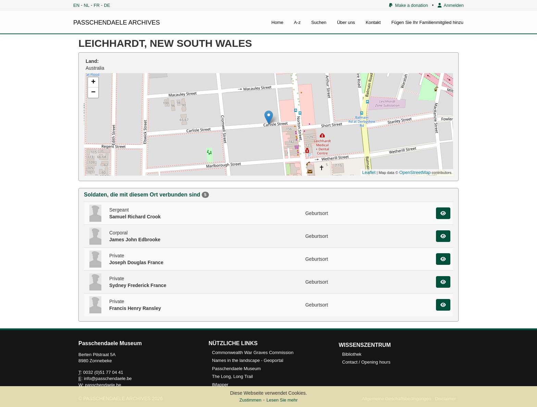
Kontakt (373, 22)
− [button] (93, 92)
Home (278, 22)
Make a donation (408, 5)
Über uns (346, 22)
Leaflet (369, 172)
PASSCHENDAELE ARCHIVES (116, 22)
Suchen (318, 22)
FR (97, 5)
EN (76, 5)
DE (107, 5)
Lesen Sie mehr (282, 400)
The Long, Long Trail (232, 376)
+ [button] (93, 82)
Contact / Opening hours (366, 362)
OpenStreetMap (415, 172)
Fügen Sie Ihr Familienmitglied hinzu (427, 22)
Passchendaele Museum (236, 368)
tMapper (220, 384)
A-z (297, 22)
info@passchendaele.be (108, 378)
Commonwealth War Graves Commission (253, 352)
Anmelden (451, 5)
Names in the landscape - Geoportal (247, 360)
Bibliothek (351, 354)
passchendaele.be (103, 385)
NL (87, 5)
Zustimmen (250, 400)
